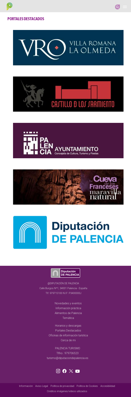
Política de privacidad (62, 386)
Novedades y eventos (68, 303)
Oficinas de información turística (68, 335)
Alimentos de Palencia (68, 313)
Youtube (77, 370)
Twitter (71, 370)
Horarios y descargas (68, 325)
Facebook (65, 370)
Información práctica (68, 308)
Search (117, 7)
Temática (68, 318)
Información (26, 386)
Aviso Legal (41, 386)
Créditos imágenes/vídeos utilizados (67, 391)
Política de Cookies (87, 386)
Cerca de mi (68, 340)
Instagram (58, 370)
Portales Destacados (68, 330)
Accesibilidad (107, 386)
